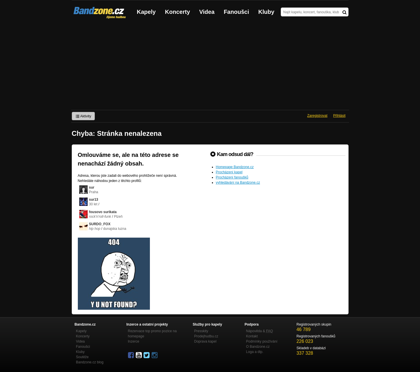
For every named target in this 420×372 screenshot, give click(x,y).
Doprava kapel (205, 341)
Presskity (201, 331)
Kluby (266, 12)
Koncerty (177, 12)
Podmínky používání (262, 341)
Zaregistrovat (317, 116)
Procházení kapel (229, 172)
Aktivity (83, 116)
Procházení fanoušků (232, 177)
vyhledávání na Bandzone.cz (238, 183)
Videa (206, 12)
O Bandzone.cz (258, 347)
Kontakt (252, 336)
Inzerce (133, 341)
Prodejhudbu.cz (206, 336)
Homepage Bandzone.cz (235, 167)
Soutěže (82, 357)
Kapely (146, 12)
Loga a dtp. (254, 352)
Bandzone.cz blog (89, 362)
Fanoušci (236, 12)
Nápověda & (259, 331)
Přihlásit (339, 116)
